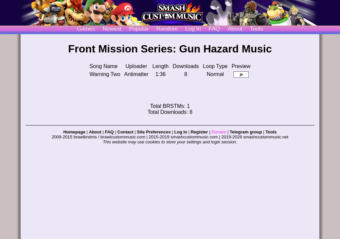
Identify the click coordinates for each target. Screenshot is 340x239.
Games (86, 29)
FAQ (214, 29)
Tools (256, 29)
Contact (125, 131)
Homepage (74, 131)
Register (199, 131)
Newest (112, 29)
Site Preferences (154, 131)
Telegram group (246, 131)
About (234, 29)
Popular (139, 29)
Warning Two (105, 74)
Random (167, 29)
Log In (180, 131)
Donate (219, 131)
